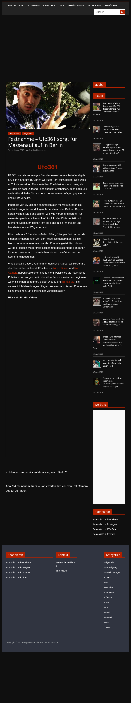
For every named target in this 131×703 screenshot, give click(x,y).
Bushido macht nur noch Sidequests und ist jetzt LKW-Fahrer (113, 186)
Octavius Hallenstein (37, 150)
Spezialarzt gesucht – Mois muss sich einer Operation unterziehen (112, 129)
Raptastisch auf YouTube (105, 529)
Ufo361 (47, 167)
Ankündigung (76, 5)
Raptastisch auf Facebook (105, 519)
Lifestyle (49, 5)
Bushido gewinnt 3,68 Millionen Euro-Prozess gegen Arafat (112, 168)
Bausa (64, 268)
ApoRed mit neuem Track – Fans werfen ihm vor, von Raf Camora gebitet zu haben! (47, 488)
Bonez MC (68, 281)
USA (106, 622)
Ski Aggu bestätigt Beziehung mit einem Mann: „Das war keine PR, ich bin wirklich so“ (113, 148)
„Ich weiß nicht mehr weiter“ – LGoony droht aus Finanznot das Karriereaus (112, 302)
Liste (106, 602)
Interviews (95, 5)
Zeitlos (107, 627)
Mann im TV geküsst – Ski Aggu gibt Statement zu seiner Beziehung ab (113, 322)
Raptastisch (15, 5)
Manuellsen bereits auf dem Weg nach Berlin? (36, 472)
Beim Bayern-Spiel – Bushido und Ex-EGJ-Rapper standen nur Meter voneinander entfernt (106, 109)
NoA (106, 607)
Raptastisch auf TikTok (103, 534)
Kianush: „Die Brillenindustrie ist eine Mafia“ (112, 242)
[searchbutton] (122, 12)
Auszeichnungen (112, 572)
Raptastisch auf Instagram (105, 524)
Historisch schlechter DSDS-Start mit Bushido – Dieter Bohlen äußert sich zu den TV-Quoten (113, 261)
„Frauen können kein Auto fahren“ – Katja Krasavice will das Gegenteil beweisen (111, 222)
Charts (107, 577)
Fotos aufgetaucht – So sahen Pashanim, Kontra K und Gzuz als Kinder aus (113, 203)
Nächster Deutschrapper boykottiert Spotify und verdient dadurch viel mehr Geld (113, 281)
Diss (61, 5)
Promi (107, 612)
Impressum (61, 570)
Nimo (56, 268)
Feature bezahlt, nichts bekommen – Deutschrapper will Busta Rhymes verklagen (113, 382)
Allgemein (33, 5)
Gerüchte (111, 5)
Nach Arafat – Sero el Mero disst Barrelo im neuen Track (111, 363)
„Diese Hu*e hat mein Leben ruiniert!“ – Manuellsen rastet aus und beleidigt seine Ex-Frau (107, 342)
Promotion (109, 617)
